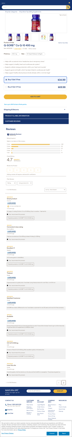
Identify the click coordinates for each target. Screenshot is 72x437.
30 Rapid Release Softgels (34, 54)
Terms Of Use (51, 416)
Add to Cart (35, 97)
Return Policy (30, 410)
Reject (64, 433)
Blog (60, 404)
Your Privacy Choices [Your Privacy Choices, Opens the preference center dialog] (7, 433)
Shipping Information (30, 408)
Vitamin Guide (62, 407)
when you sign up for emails (12, 392)
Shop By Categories (11, 12)
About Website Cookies (52, 419)
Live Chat (10, 413)
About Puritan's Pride (52, 405)
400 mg (14, 54)
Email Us (9, 409)
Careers (50, 408)
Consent (52, 433)
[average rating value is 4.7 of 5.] (19, 49)
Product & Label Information (17, 116)
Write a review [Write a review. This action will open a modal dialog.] (32, 48)
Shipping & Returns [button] (11, 110)
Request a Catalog (29, 413)
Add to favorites (62, 43)
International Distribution (51, 411)
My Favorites (40, 409)
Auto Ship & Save (40, 414)
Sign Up (60, 391)
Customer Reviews (12, 121)
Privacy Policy (51, 414)
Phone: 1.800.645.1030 (14, 404)
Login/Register (41, 404)
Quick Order (62, 409)
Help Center (30, 404)
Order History (40, 407)
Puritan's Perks (41, 411)
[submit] (68, 7)
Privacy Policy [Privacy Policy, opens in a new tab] (22, 430)
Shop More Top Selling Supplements (30, 12)
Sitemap (61, 411)
